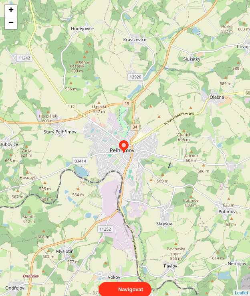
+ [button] (11, 11)
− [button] (11, 23)
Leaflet (241, 285)
